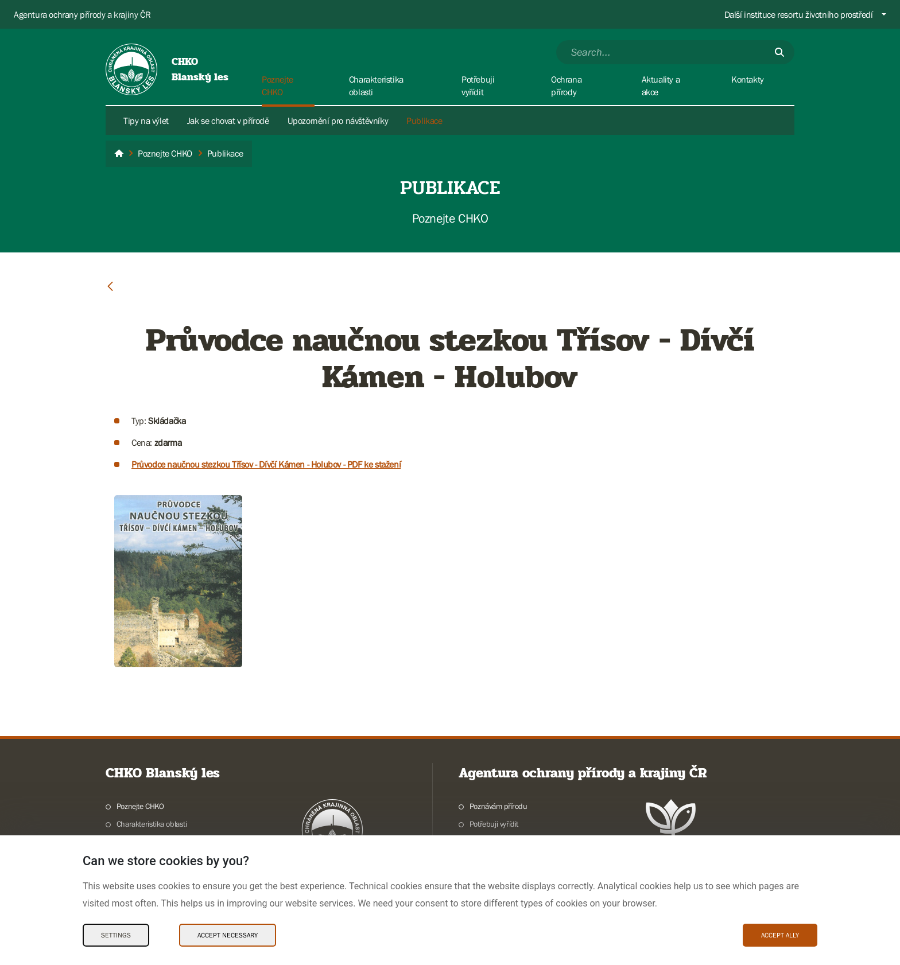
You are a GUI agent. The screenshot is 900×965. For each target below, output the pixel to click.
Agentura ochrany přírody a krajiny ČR (82, 14)
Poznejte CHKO (140, 806)
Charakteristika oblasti (152, 823)
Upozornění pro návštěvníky (338, 120)
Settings (116, 935)
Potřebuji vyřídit (494, 823)
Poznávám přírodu (498, 806)
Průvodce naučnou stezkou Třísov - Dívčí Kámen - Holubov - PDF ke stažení (266, 464)
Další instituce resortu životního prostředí (798, 14)
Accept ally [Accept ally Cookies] (780, 935)
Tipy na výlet (146, 120)
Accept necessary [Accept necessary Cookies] (227, 935)
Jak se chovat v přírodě (228, 120)
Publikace (424, 120)
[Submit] (779, 52)
